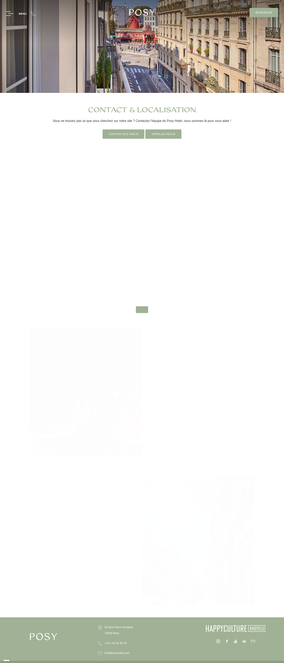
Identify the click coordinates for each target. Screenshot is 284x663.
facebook (227, 641)
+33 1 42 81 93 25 (116, 643)
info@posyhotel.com (117, 653)
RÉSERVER (264, 12)
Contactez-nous (123, 134)
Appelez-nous (163, 134)
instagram (218, 641)
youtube (235, 641)
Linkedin (244, 641)
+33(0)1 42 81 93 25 (33, 13)
